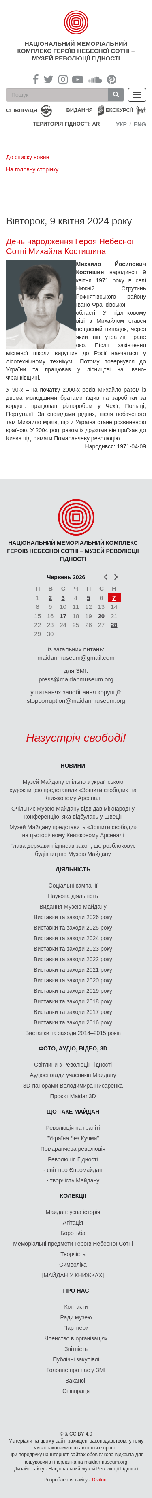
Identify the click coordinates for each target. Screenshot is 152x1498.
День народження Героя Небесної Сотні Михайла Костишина (70, 246)
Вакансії (76, 1380)
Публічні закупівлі (76, 1359)
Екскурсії (119, 110)
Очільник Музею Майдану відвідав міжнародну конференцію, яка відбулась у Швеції (73, 812)
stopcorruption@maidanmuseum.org (76, 700)
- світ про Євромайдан (72, 1170)
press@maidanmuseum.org (76, 679)
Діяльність (73, 869)
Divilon (99, 1480)
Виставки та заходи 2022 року (73, 959)
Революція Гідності (73, 1159)
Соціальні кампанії (73, 885)
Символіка (73, 1264)
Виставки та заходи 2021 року (73, 970)
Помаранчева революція (73, 1149)
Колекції (73, 1196)
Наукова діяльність (73, 896)
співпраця (21, 110)
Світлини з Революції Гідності (73, 1064)
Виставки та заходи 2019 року (73, 991)
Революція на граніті (73, 1128)
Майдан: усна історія (73, 1212)
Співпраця (76, 1391)
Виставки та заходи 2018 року (73, 1001)
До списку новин (27, 157)
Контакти (76, 1307)
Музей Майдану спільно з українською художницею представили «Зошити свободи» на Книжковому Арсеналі (72, 790)
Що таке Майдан (73, 1111)
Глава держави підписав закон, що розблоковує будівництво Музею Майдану (72, 850)
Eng (140, 124)
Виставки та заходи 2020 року (73, 980)
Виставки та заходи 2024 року (73, 938)
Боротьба (72, 1233)
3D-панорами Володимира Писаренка (73, 1085)
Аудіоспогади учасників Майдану (73, 1075)
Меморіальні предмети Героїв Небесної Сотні (73, 1243)
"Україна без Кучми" (73, 1138)
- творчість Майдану (73, 1180)
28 (114, 624)
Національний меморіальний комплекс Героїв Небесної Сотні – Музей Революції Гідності (76, 51)
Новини (72, 765)
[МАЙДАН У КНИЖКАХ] (73, 1275)
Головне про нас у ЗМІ (76, 1370)
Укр (121, 124)
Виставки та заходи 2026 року (73, 917)
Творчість (73, 1254)
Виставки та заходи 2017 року (73, 1012)
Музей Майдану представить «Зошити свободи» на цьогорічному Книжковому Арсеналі (73, 831)
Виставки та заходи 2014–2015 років (73, 1033)
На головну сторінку (32, 169)
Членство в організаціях (76, 1338)
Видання (79, 110)
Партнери (76, 1328)
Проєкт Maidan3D (73, 1096)
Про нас (76, 1290)
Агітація (73, 1222)
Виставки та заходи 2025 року (73, 927)
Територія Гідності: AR (66, 124)
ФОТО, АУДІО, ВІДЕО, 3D (73, 1048)
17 (63, 615)
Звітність (76, 1349)
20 (101, 615)
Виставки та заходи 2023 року (73, 948)
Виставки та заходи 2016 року (73, 1022)
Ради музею (76, 1317)
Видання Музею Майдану (72, 906)
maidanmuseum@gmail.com (75, 657)
